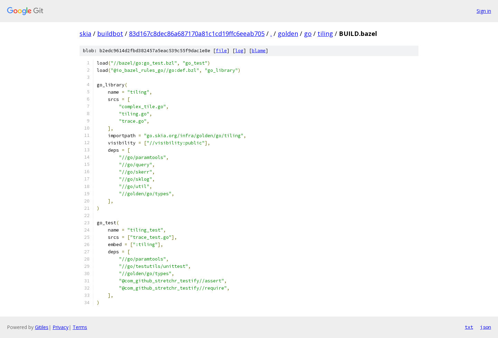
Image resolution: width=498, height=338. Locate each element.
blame (259, 51)
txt (469, 327)
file (221, 51)
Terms (80, 327)
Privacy (60, 327)
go (308, 33)
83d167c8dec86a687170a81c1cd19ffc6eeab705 (197, 33)
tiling (325, 33)
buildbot (110, 33)
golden (288, 33)
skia (85, 33)
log (239, 51)
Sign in (484, 11)
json (485, 327)
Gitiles (41, 327)
